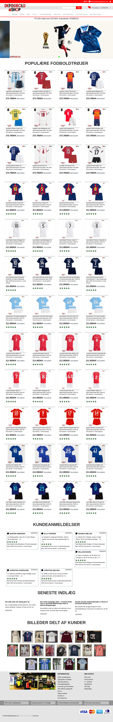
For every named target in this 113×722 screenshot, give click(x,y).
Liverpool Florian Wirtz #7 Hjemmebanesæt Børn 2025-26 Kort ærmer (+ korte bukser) (15, 355)
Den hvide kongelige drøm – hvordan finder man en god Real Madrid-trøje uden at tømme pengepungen (56, 603)
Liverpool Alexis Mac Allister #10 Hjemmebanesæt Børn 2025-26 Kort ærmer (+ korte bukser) (68, 355)
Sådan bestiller (62, 693)
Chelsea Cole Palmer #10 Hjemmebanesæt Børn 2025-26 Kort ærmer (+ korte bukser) (15, 467)
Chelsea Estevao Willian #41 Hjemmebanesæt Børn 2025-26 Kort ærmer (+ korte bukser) (95, 467)
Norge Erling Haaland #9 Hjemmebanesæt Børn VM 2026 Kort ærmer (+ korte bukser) (68, 130)
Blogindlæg (88, 689)
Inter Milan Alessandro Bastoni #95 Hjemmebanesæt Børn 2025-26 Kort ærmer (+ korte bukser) (69, 504)
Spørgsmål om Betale (64, 679)
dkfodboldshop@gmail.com (98, 1)
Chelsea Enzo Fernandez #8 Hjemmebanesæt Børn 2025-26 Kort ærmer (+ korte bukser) (42, 467)
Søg (78, 8)
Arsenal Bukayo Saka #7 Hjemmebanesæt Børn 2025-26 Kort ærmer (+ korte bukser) (15, 392)
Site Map (87, 686)
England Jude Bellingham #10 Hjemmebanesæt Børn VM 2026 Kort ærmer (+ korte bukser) (42, 130)
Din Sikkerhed (62, 698)
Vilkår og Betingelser (64, 677)
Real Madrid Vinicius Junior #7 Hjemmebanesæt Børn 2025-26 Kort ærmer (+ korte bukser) (68, 242)
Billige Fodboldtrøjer (26, 716)
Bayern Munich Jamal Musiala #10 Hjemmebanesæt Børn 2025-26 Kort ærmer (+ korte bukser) (16, 429)
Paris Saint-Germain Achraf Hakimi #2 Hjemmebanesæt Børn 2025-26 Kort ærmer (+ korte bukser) (69, 279)
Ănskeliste (88, 682)
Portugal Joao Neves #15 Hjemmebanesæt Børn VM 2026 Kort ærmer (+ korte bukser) (68, 167)
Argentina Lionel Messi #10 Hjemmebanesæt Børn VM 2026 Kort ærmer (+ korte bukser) (15, 93)
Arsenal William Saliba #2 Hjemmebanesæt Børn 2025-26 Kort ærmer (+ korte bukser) (95, 392)
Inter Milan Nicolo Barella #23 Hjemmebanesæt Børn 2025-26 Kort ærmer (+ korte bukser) (42, 504)
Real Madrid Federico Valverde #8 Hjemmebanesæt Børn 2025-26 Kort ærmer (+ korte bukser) (96, 242)
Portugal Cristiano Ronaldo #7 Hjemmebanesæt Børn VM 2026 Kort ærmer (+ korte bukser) (42, 93)
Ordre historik (88, 679)
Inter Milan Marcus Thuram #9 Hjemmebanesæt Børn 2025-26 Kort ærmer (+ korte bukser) (95, 504)
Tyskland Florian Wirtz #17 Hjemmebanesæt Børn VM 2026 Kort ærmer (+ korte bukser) (95, 167)
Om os (60, 691)
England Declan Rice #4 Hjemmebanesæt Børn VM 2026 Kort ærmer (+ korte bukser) (42, 167)
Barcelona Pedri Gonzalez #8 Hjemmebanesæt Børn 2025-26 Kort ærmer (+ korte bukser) (95, 205)
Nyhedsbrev (88, 684)
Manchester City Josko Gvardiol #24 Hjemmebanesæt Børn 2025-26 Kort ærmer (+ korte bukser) (96, 318)
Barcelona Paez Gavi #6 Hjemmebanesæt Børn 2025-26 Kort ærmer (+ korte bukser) (68, 205)
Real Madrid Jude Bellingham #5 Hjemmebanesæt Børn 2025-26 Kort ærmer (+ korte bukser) (42, 242)
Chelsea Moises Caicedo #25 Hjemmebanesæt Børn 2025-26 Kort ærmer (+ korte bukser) (68, 467)
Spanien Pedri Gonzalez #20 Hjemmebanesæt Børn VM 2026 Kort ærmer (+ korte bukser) (95, 130)
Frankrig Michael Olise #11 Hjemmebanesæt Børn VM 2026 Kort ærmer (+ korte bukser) (15, 167)
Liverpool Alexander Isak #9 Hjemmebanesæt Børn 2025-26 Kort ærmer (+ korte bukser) (42, 355)
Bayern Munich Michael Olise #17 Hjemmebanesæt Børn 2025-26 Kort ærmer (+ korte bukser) (69, 429)
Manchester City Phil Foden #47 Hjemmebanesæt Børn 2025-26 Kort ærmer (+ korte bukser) (68, 318)
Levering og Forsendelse (65, 686)
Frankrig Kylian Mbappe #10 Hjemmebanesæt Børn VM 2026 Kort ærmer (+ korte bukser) (95, 93)
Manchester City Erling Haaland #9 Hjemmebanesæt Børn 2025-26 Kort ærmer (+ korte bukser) (16, 318)
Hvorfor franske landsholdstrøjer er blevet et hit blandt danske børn (91, 602)
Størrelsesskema (63, 682)
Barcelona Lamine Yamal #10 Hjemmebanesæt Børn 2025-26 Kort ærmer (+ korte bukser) (15, 205)
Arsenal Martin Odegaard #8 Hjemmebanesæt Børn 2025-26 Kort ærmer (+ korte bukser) (42, 392)
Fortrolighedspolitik (64, 684)
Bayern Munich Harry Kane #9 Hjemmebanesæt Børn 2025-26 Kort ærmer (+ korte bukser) (42, 429)
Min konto (87, 677)
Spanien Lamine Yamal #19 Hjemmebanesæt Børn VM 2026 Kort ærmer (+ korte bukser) (68, 93)
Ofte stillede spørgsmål (65, 689)
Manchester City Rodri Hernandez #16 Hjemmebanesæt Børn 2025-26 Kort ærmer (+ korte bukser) (43, 318)
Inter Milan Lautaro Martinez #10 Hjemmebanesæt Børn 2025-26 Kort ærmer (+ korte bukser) (15, 504)
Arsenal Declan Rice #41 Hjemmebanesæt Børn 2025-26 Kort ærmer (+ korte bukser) (68, 392)
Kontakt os (61, 696)
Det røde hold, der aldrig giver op (17, 602)
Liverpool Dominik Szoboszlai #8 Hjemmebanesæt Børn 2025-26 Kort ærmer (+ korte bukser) (95, 355)
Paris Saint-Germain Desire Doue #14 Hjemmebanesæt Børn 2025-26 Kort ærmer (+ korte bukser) (42, 279)
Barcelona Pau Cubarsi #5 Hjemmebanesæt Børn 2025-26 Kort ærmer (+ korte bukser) (42, 205)
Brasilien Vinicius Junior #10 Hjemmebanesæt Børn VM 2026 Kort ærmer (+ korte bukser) (15, 130)
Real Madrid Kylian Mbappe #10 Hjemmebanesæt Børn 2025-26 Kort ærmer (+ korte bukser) (15, 242)
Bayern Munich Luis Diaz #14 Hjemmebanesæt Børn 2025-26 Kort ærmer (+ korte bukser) (95, 429)
